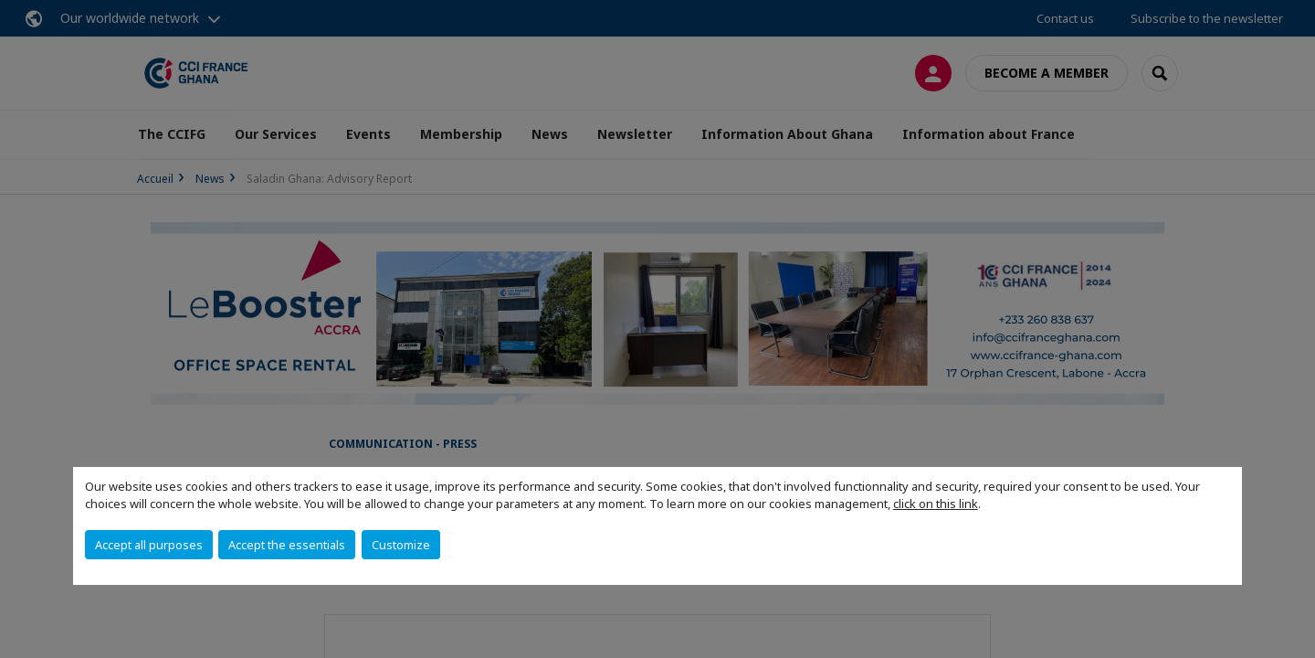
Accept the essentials (286, 544)
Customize (401, 544)
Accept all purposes (149, 544)
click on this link (935, 503)
